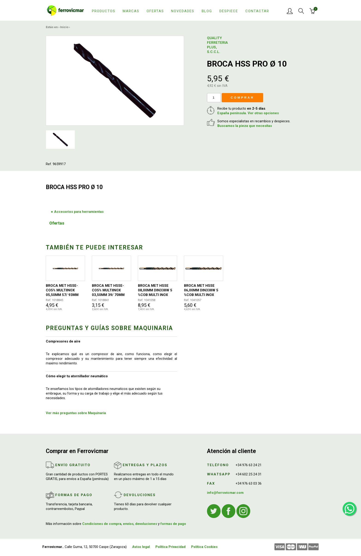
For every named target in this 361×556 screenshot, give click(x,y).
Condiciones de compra (101, 524)
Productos (103, 11)
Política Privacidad (170, 547)
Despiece (228, 11)
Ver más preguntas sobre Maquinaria (76, 413)
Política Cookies (204, 547)
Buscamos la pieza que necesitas (244, 126)
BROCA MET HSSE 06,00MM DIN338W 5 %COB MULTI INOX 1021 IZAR (201, 290)
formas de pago (173, 524)
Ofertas (155, 11)
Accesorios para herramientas (79, 212)
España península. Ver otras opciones (248, 113)
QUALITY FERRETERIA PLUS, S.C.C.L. (217, 45)
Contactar (257, 11)
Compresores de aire (63, 341)
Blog (207, 11)
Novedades (182, 11)
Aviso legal (141, 547)
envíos (128, 524)
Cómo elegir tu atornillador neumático (77, 376)
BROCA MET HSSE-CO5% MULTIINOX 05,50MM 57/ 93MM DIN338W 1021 (62, 290)
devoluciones (146, 524)
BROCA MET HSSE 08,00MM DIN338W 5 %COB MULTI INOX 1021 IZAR (155, 290)
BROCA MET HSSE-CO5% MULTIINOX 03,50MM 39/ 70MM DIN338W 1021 (108, 290)
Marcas (131, 11)
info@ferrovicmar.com (225, 493)
